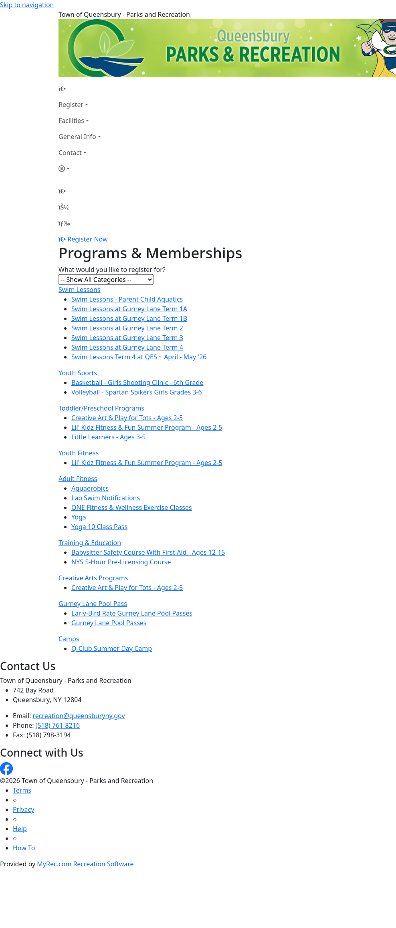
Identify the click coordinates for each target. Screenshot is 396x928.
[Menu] (64, 223)
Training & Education (90, 542)
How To (24, 847)
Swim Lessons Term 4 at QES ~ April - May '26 (138, 356)
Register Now (87, 239)
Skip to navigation (27, 4)
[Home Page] (80, 89)
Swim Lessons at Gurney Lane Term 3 (127, 337)
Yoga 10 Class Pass (99, 526)
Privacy (23, 809)
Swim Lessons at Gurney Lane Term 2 (127, 328)
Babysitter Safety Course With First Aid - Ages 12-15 (148, 552)
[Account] (80, 169)
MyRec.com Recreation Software (85, 864)
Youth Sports (78, 372)
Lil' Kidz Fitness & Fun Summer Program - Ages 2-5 (146, 427)
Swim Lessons (80, 289)
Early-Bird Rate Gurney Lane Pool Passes (131, 613)
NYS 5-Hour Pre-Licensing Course (121, 562)
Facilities (71, 120)
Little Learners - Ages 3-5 (108, 437)
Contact (70, 152)
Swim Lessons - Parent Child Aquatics (127, 299)
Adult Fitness (78, 478)
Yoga (78, 517)
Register (71, 104)
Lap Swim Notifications (105, 497)
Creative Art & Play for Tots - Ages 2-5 (127, 417)
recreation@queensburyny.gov (79, 715)
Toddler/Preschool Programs (101, 408)
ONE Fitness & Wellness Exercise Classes (131, 507)
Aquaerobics (90, 488)
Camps (69, 638)
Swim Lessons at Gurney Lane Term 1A (129, 308)
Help (20, 828)
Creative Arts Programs (93, 578)
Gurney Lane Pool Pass (93, 603)
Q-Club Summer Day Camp (111, 648)
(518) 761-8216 (58, 725)
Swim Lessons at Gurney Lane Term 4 (127, 347)
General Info (77, 136)
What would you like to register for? (112, 269)
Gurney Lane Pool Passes (109, 622)
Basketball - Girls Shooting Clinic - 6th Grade (137, 382)
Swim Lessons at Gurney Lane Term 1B (129, 318)
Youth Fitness (79, 453)
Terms (22, 790)
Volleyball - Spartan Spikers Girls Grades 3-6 (136, 392)
